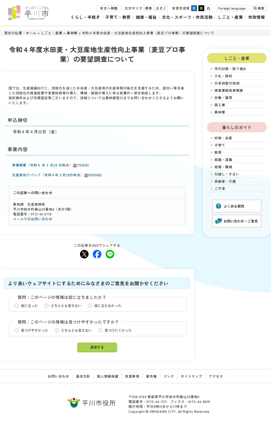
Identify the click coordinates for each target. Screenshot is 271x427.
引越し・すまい (227, 174)
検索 (261, 8)
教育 (218, 152)
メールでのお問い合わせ (32, 218)
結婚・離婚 (223, 166)
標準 (148, 8)
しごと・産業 (230, 17)
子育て (219, 145)
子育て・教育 (118, 17)
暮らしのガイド (237, 127)
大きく (161, 8)
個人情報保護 (107, 376)
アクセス (216, 376)
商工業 (219, 104)
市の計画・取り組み (230, 68)
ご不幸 (219, 188)
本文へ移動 (109, 8)
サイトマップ (191, 376)
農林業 (72, 32)
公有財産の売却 (227, 83)
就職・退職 (223, 159)
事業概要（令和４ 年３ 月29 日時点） (50, 165)
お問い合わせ (58, 376)
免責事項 (132, 376)
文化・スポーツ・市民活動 (187, 17)
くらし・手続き (85, 17)
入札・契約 (223, 75)
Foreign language (232, 8)
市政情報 (256, 17)
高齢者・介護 (225, 181)
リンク (168, 376)
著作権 (151, 376)
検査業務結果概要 (228, 90)
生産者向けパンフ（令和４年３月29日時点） (57, 174)
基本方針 (83, 376)
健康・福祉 (146, 17)
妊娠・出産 (223, 137)
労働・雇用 (223, 97)
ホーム (31, 32)
